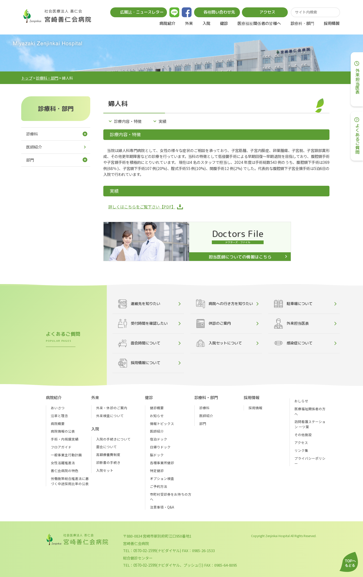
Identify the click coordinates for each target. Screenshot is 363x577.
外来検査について (110, 415)
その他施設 (303, 434)
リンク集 (301, 450)
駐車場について (293, 303)
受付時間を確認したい (143, 323)
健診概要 (157, 407)
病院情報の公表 (63, 431)
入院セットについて (219, 343)
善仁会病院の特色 (64, 470)
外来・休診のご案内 (111, 407)
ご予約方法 (158, 486)
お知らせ (157, 415)
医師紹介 (34, 147)
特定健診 (157, 470)
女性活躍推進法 (63, 462)
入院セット (104, 470)
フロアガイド (61, 446)
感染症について (293, 343)
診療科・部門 (47, 78)
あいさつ (58, 407)
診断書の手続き (108, 462)
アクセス (301, 442)
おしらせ (301, 400)
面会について (106, 446)
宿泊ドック (158, 439)
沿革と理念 (59, 415)
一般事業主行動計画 (66, 454)
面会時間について (139, 343)
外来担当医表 (291, 323)
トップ (26, 78)
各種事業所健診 (162, 462)
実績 (162, 121)
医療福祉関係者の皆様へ (259, 23)
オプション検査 (162, 478)
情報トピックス (162, 423)
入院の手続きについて (113, 439)
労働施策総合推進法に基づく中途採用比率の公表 (70, 481)
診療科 (32, 134)
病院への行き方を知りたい (224, 303)
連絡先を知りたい (139, 303)
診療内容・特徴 (128, 121)
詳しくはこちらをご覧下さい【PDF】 (141, 207)
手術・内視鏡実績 (64, 439)
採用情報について (139, 363)
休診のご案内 (213, 323)
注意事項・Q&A (162, 507)
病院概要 (58, 423)
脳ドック (157, 454)
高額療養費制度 (108, 454)
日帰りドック (160, 446)
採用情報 (332, 23)
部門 (30, 160)
